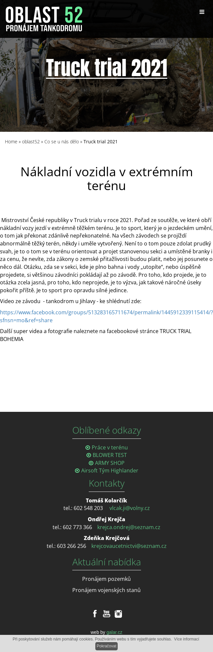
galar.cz (114, 632)
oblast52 (31, 141)
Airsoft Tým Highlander (109, 470)
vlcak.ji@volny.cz (129, 508)
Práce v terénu (110, 447)
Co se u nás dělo (61, 141)
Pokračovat (106, 646)
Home (11, 141)
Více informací (186, 639)
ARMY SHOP (110, 463)
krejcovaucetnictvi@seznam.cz (129, 546)
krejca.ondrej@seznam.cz (128, 527)
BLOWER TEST (110, 455)
